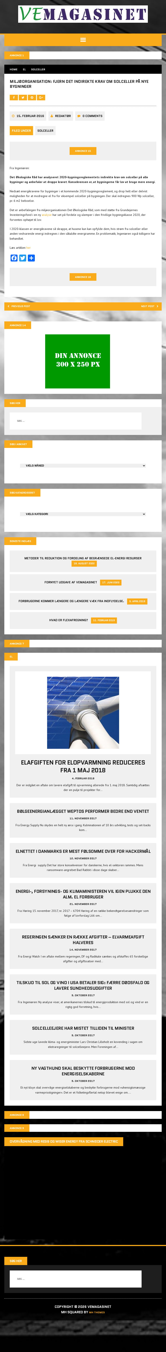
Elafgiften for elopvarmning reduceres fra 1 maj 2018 (83, 802)
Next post (145, 334)
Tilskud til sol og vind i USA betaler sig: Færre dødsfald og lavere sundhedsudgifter (82, 1027)
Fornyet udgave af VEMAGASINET (71, 616)
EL (26, 70)
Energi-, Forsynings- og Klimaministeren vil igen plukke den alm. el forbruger (83, 935)
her (29, 274)
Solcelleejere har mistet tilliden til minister (83, 1070)
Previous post (24, 334)
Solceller (46, 152)
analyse (48, 241)
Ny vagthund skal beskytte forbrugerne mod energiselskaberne (83, 1112)
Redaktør (64, 137)
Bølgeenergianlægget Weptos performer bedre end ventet (83, 847)
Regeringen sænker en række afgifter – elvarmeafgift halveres (83, 981)
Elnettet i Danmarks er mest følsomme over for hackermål (83, 890)
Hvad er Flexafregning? (68, 654)
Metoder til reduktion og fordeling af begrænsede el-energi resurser (83, 592)
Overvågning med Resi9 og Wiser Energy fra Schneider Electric (65, 1185)
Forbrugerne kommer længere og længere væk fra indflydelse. (71, 635)
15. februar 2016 (31, 137)
